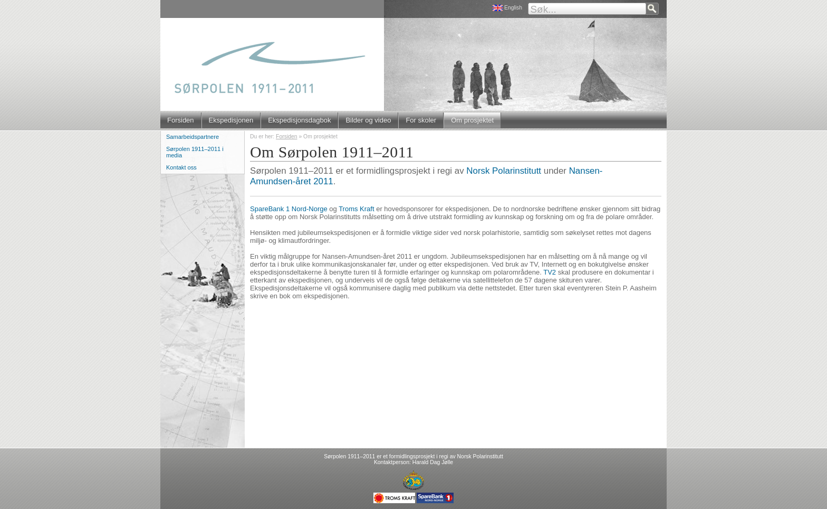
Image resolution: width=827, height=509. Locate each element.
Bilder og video (368, 120)
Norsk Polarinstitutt (503, 171)
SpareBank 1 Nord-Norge (289, 209)
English (513, 8)
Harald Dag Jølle (432, 462)
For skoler (421, 120)
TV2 (549, 272)
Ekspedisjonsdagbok (299, 120)
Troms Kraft (356, 209)
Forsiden (180, 120)
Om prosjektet (472, 120)
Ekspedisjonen (231, 120)
